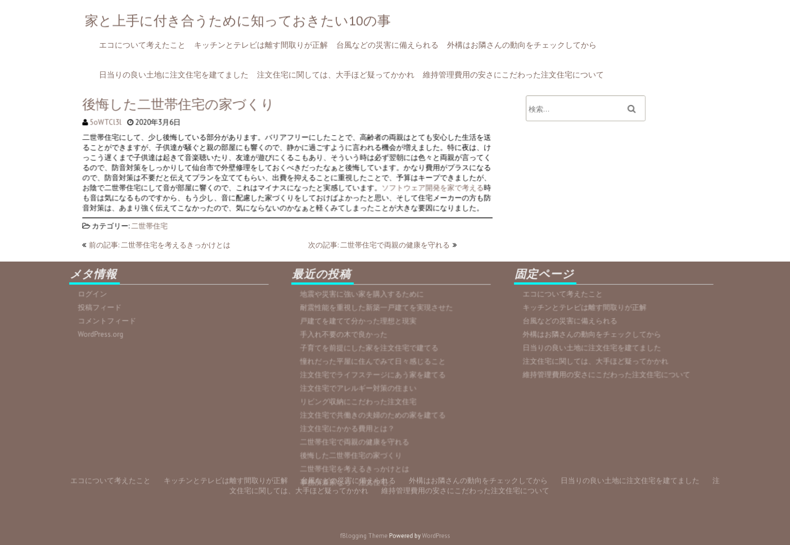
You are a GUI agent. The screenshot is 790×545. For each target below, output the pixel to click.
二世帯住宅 (152, 220)
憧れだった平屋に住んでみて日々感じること (374, 362)
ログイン (96, 294)
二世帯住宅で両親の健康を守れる (356, 439)
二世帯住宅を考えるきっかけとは (356, 465)
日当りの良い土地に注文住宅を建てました (174, 75)
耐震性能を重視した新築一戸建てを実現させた (377, 310)
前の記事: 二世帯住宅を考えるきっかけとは (160, 245)
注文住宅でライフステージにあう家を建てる (374, 374)
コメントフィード (110, 320)
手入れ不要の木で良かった (346, 336)
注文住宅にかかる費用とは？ (350, 426)
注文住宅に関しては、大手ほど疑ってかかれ (335, 75)
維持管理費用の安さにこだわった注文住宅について (513, 75)
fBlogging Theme (370, 536)
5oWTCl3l (109, 118)
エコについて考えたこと (142, 45)
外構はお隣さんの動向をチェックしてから (522, 45)
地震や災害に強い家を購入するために (363, 297)
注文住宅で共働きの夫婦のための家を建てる (374, 413)
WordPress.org (104, 333)
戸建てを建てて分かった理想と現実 (360, 323)
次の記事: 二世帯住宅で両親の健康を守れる (379, 245)
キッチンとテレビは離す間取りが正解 (261, 45)
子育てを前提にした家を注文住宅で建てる (370, 349)
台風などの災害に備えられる (387, 45)
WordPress (428, 536)
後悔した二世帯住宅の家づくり (353, 452)
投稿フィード (103, 307)
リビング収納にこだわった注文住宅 (360, 400)
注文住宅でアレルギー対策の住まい (360, 387)
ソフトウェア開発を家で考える (427, 186)
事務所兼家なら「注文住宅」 (350, 478)
